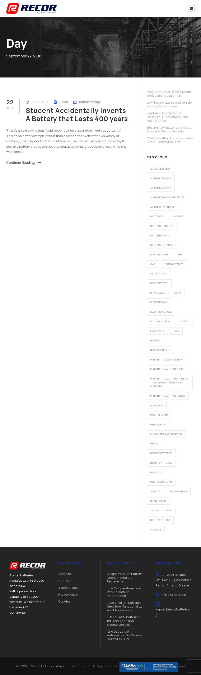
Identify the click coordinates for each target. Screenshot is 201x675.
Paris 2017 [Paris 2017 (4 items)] (156, 405)
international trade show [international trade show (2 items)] (167, 395)
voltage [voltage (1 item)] (155, 529)
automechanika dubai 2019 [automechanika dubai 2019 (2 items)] (167, 197)
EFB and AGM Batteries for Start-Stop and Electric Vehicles (170, 129)
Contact (64, 581)
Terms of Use (68, 587)
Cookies (64, 601)
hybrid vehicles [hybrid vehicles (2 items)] (160, 349)
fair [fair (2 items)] (176, 330)
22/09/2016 (40, 102)
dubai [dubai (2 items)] (177, 292)
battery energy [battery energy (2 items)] (160, 235)
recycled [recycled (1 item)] (156, 472)
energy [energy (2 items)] (184, 321)
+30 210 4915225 (174, 595)
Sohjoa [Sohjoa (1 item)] (155, 491)
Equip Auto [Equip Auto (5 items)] (157, 330)
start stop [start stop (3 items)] (158, 500)
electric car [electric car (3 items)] (158, 302)
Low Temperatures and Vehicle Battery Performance (169, 104)
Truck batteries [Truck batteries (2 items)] (161, 510)
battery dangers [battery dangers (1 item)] (161, 225)
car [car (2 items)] (152, 264)
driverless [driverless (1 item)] (157, 292)
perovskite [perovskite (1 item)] (157, 424)
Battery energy (90, 102)
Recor (64, 102)
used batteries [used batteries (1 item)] (160, 519)
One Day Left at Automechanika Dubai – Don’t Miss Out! (170, 140)
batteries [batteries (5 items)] (156, 216)
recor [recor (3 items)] (154, 443)
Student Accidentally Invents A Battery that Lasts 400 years (77, 114)
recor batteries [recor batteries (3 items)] (161, 462)
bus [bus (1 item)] (180, 254)
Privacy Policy (68, 594)
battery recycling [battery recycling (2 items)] (162, 244)
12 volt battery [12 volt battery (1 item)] (160, 168)
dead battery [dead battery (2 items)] (159, 283)
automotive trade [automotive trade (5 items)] (162, 206)
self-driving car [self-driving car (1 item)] (161, 481)
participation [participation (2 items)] (159, 414)
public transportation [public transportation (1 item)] (166, 434)
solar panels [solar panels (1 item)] (178, 491)
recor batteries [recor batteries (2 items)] (161, 453)
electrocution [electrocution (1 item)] (160, 321)
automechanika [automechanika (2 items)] (160, 178)
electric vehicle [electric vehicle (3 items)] (161, 311)
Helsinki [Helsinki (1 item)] (155, 340)
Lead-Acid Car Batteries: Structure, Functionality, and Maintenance (167, 117)
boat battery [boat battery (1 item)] (159, 254)
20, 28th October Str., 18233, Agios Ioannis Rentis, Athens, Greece (173, 579)
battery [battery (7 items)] (178, 216)
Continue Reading (23, 162)
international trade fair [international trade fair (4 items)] (166, 368)
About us (65, 574)
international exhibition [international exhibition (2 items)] (166, 359)
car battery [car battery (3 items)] (158, 273)
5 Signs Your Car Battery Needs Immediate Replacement (169, 94)
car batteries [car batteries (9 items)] (174, 264)
